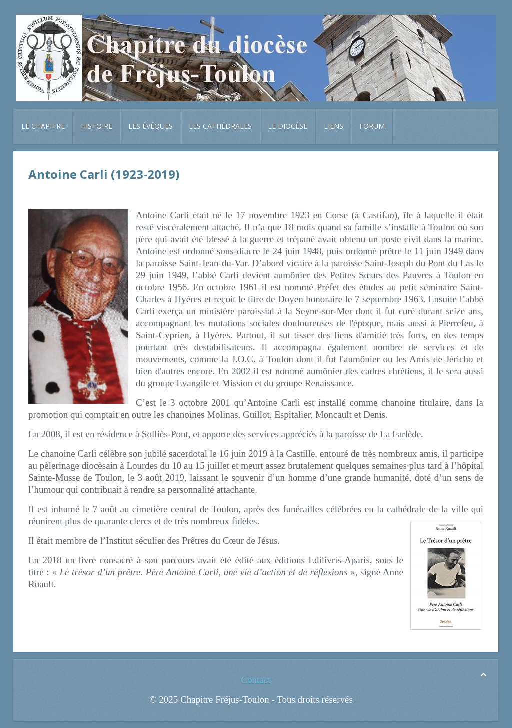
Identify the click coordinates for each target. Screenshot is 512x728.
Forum (372, 126)
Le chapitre (43, 126)
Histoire (96, 126)
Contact (255, 680)
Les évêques (150, 126)
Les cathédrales (220, 126)
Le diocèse (288, 126)
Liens (334, 126)
